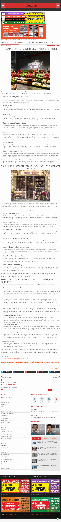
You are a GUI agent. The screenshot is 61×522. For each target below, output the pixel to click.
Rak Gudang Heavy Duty (7, 434)
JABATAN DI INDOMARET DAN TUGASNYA (47, 467)
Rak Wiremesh (5, 457)
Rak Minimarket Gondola (53, 363)
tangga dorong (5, 471)
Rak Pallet (19, 366)
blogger (54, 392)
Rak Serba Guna (5, 450)
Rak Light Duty (47, 365)
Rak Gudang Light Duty (7, 436)
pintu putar (4, 468)
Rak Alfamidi (25, 365)
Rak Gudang (31, 365)
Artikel (51, 371)
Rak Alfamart (11, 365)
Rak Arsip (4, 430)
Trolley (3, 466)
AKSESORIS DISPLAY (7, 400)
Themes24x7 (32, 518)
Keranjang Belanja (6, 409)
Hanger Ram (5, 407)
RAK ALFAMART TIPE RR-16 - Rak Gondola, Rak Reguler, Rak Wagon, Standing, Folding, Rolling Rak (47, 457)
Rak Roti (4, 448)
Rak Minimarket (29, 363)
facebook (50, 392)
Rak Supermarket (43, 363)
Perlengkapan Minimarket (8, 416)
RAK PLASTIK (5, 420)
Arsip (45, 441)
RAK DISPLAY (5, 418)
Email (58, 48)
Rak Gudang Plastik (6, 441)
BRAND (3, 402)
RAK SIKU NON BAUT (7, 425)
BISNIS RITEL (57, 371)
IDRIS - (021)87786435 (37, 432)
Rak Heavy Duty (4, 366)
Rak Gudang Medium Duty (8, 439)
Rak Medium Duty (55, 365)
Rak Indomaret (18, 365)
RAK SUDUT (5, 427)
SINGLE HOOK (5, 459)
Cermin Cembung (6, 405)
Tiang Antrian (5, 464)
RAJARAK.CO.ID (7, 361)
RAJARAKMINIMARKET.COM (21, 361)
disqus (58, 392)
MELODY (4, 411)
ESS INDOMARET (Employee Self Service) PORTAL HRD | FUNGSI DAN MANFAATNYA (47, 444)
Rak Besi (4, 432)
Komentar (54, 441)
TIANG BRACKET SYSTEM (8, 462)
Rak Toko (36, 363)
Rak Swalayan (4, 365)
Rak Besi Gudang (39, 365)
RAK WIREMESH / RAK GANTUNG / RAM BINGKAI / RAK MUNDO (46, 450)
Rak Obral (4, 446)
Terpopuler (36, 441)
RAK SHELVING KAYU (7, 423)
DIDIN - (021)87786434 (52, 432)
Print (53, 48)
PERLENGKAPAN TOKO (7, 414)
